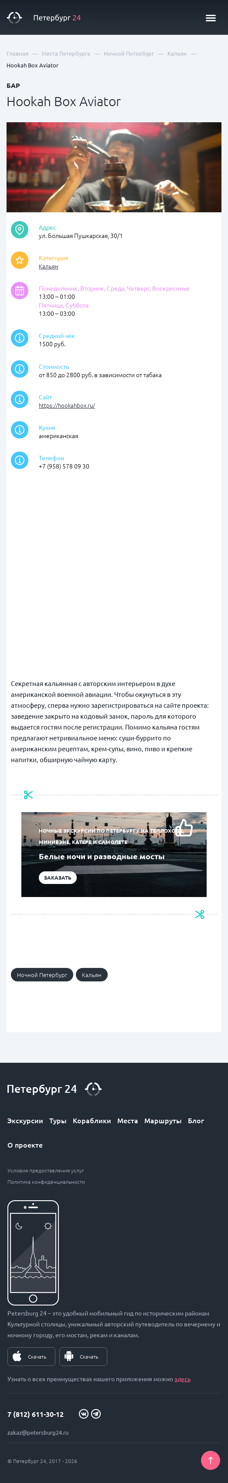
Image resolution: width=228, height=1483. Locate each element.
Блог (196, 1120)
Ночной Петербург (42, 975)
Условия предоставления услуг (45, 1170)
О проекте (25, 1144)
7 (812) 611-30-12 (35, 1414)
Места (127, 1120)
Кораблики (92, 1120)
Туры (58, 1120)
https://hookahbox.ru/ (67, 405)
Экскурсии (25, 1120)
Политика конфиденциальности (46, 1181)
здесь (182, 1379)
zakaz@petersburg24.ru (37, 1432)
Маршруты (163, 1120)
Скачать (37, 1356)
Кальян (48, 266)
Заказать (57, 877)
